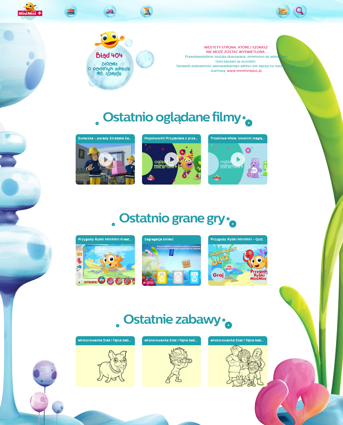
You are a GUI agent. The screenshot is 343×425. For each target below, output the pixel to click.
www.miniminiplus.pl (244, 71)
